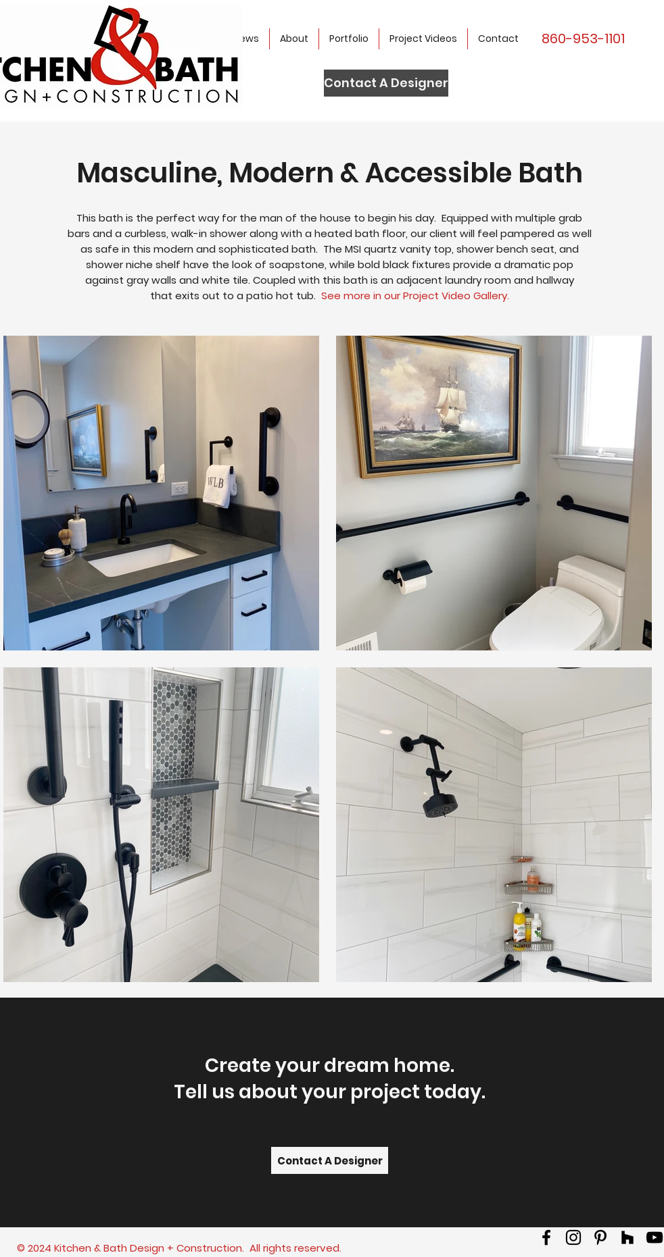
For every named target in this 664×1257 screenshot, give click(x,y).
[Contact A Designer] (386, 83)
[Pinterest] (600, 1237)
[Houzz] (627, 1237)
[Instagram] (573, 1237)
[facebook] (546, 1237)
